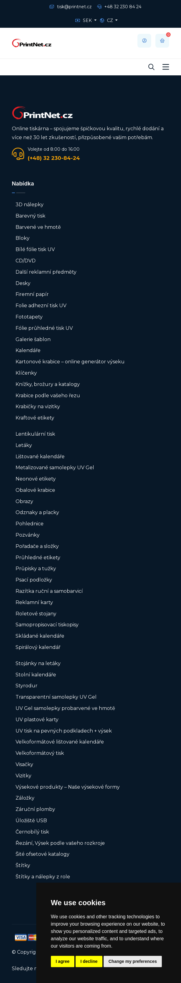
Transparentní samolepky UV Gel (56, 697)
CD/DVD (26, 261)
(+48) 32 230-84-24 (54, 158)
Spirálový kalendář (38, 647)
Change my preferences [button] (132, 961)
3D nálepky (30, 204)
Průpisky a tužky (36, 568)
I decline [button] (89, 961)
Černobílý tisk (32, 832)
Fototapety (29, 317)
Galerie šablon (33, 339)
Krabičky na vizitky (38, 406)
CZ (107, 20)
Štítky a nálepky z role (43, 877)
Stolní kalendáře (36, 675)
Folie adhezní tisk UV (41, 305)
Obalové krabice (35, 490)
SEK (84, 20)
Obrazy (24, 501)
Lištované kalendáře (40, 456)
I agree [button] (62, 961)
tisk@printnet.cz (70, 6)
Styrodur (26, 686)
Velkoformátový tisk (40, 753)
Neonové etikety (36, 479)
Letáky (24, 445)
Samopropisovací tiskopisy (47, 625)
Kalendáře (28, 350)
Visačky (24, 764)
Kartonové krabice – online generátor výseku (70, 362)
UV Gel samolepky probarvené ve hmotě (65, 708)
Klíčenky (26, 373)
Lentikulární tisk (35, 434)
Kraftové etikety (35, 418)
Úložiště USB (31, 820)
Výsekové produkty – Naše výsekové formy (68, 787)
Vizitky (23, 776)
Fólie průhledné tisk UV (44, 328)
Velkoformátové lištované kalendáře (60, 742)
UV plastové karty (37, 719)
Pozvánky (28, 535)
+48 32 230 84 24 (119, 6)
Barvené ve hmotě (38, 227)
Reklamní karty (34, 602)
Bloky (23, 238)
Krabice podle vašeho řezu (48, 395)
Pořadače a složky (37, 546)
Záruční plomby (35, 809)
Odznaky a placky (37, 512)
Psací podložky (34, 580)
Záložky (25, 798)
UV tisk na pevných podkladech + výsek (64, 731)
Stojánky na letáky (38, 663)
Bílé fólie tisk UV (35, 249)
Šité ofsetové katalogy (42, 854)
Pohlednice (30, 524)
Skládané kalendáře (40, 636)
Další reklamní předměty (46, 272)
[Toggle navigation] (165, 67)
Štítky (23, 865)
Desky (23, 283)
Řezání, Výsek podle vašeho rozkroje (60, 843)
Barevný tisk (30, 216)
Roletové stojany (36, 614)
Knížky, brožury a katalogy (48, 384)
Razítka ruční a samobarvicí (49, 591)
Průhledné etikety (38, 557)
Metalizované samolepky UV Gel (55, 467)
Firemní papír (32, 294)
